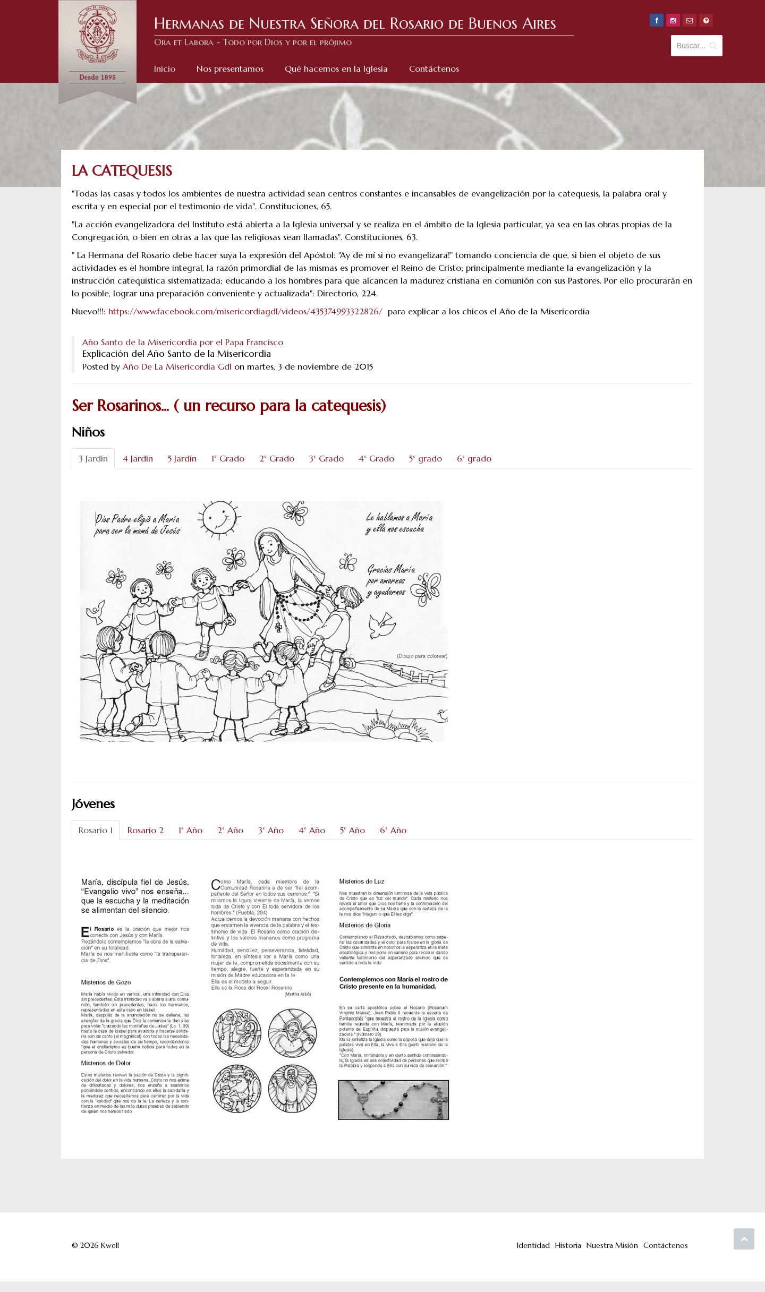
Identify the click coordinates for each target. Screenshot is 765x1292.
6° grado (474, 458)
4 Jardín (138, 458)
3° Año (271, 830)
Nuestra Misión (612, 1245)
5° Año (352, 830)
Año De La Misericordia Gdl (177, 366)
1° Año (190, 830)
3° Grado (326, 458)
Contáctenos (665, 1245)
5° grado (425, 458)
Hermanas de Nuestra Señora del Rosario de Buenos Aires (355, 23)
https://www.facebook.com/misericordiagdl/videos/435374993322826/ (245, 311)
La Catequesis (122, 171)
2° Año (230, 830)
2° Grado (276, 458)
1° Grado (227, 458)
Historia (568, 1245)
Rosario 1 (96, 830)
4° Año (312, 830)
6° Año (393, 830)
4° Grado (376, 458)
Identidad (533, 1245)
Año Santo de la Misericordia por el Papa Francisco (182, 342)
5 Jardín (182, 458)
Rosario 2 (146, 830)
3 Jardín (93, 458)
